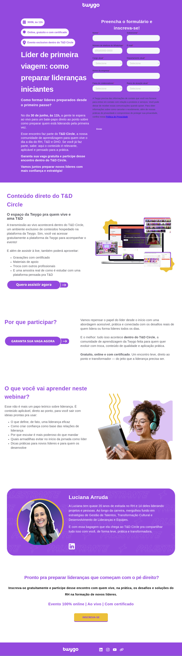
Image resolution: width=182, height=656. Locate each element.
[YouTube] (115, 650)
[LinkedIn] (101, 650)
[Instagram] (108, 650)
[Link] (122, 650)
